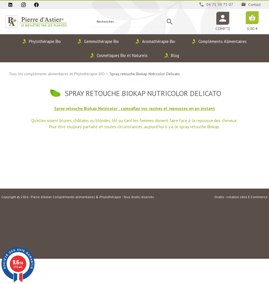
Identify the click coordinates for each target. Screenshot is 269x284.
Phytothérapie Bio (45, 41)
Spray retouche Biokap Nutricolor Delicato (145, 73)
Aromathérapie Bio (158, 41)
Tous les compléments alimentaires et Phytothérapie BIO (57, 73)
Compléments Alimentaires (222, 41)
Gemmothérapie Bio (101, 41)
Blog (175, 55)
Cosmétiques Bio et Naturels (122, 55)
